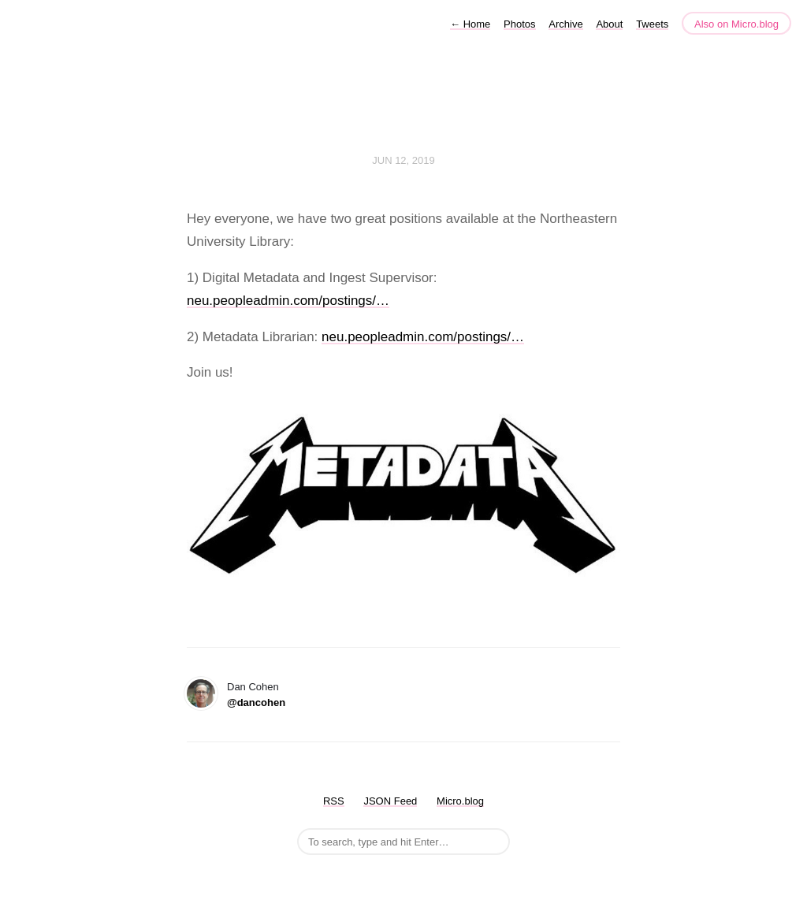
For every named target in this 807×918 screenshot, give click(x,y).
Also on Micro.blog (736, 24)
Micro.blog (460, 801)
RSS (333, 801)
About (609, 24)
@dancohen (256, 702)
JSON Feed (390, 801)
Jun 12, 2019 (403, 160)
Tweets (652, 24)
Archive (565, 24)
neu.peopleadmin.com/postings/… (288, 300)
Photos (519, 24)
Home (470, 24)
